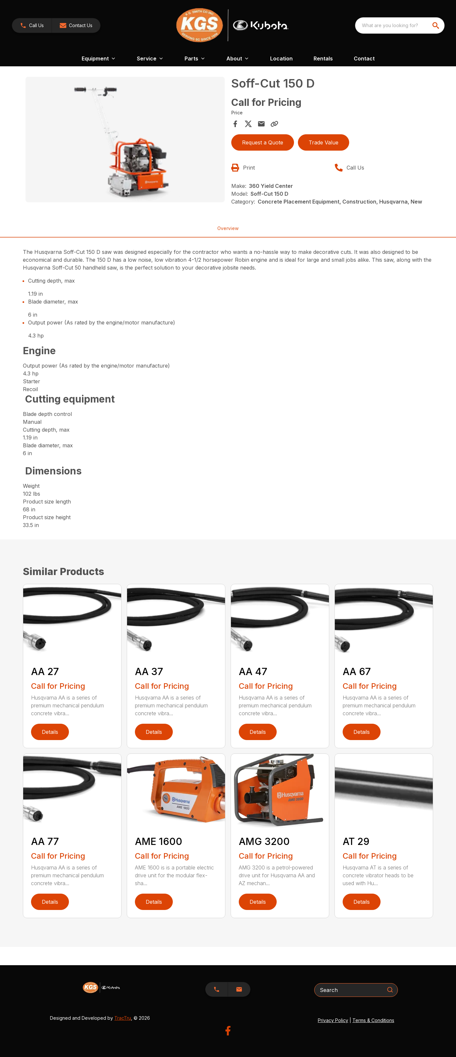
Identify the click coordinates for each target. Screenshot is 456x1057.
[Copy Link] (274, 124)
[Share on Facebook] (235, 124)
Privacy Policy (333, 1020)
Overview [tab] (228, 228)
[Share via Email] (261, 124)
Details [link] (50, 732)
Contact (364, 58)
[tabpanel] (125, 140)
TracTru (122, 1018)
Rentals (323, 58)
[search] (436, 25)
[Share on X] (248, 124)
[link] (32, 25)
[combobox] (399, 25)
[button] (76, 25)
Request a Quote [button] (262, 142)
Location (281, 58)
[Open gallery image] (125, 139)
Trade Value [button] (323, 142)
